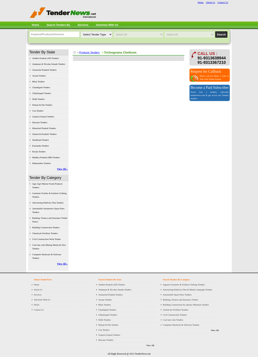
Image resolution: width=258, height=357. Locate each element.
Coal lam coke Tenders (173, 320)
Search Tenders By (58, 24)
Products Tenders (89, 52)
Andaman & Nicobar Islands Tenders (48, 64)
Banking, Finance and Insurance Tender (180, 299)
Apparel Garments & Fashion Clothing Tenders (184, 284)
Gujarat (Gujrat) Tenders (43, 116)
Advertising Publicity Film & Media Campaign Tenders (187, 289)
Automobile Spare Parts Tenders (177, 294)
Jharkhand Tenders (40, 140)
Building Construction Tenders (45, 227)
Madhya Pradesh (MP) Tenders (46, 157)
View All (150, 345)
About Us (210, 2)
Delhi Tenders (38, 99)
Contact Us (222, 2)
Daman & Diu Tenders (42, 105)
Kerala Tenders (39, 151)
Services (83, 24)
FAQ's (36, 304)
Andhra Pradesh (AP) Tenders (45, 58)
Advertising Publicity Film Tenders (47, 202)
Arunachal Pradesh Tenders (44, 70)
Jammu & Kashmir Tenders (44, 134)
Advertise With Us (107, 24)
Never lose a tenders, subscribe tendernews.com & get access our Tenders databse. (209, 95)
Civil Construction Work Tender (46, 239)
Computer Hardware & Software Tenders (181, 325)
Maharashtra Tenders (41, 163)
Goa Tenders (38, 110)
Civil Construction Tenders (175, 315)
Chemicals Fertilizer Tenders (45, 233)
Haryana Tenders (39, 122)
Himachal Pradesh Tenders (44, 128)
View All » (62, 169)
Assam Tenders (39, 75)
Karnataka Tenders (40, 145)
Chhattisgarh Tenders (41, 93)
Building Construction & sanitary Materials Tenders (186, 304)
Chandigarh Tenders (41, 87)
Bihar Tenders (38, 81)
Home (201, 2)
